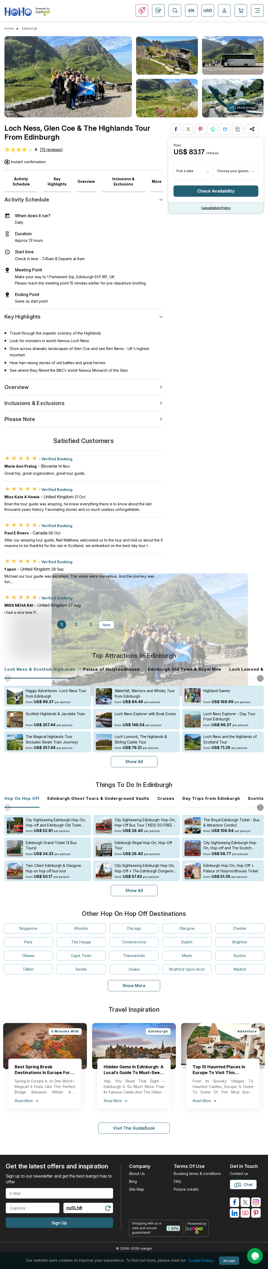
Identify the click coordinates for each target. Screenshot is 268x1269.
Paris (28, 942)
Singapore (28, 928)
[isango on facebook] (234, 1202)
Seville (81, 969)
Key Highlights (57, 181)
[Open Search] (175, 10)
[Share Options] (252, 129)
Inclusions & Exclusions (123, 181)
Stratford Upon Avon (187, 969)
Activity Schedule (21, 181)
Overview (86, 181)
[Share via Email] (225, 129)
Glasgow (186, 928)
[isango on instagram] (256, 1202)
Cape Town (81, 955)
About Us (137, 1173)
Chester (240, 928)
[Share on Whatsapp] (213, 129)
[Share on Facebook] (176, 129)
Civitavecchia (134, 942)
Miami (187, 955)
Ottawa (28, 955)
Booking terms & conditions (197, 1173)
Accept (229, 1261)
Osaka (134, 969)
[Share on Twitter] (188, 129)
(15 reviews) (51, 149)
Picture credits (186, 1189)
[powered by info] (197, 1230)
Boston (240, 955)
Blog (133, 1181)
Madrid (240, 969)
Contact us (239, 1173)
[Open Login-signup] (224, 10)
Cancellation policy (216, 208)
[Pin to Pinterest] (200, 129)
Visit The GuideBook (134, 1128)
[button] (260, 678)
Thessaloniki (134, 955)
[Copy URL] (237, 129)
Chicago (134, 928)
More (156, 181)
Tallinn (28, 969)
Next (106, 625)
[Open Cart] (240, 10)
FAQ (177, 1181)
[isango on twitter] (245, 1202)
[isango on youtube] (245, 1213)
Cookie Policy (200, 1260)
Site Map (136, 1189)
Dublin (186, 942)
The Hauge (81, 942)
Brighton (239, 942)
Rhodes (81, 928)
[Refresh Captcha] (107, 1209)
